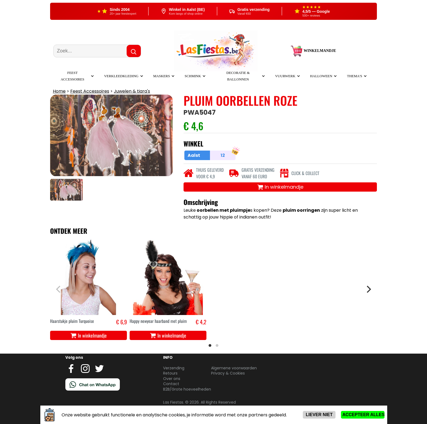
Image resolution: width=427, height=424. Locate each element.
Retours (170, 373)
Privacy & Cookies (228, 373)
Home (59, 91)
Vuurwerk (285, 76)
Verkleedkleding (121, 76)
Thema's (354, 76)
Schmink (193, 76)
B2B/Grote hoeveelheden (187, 389)
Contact (171, 383)
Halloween (321, 76)
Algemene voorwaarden (234, 368)
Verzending (173, 368)
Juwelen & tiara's (132, 91)
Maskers (161, 76)
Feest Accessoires (89, 91)
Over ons (171, 378)
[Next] (368, 289)
